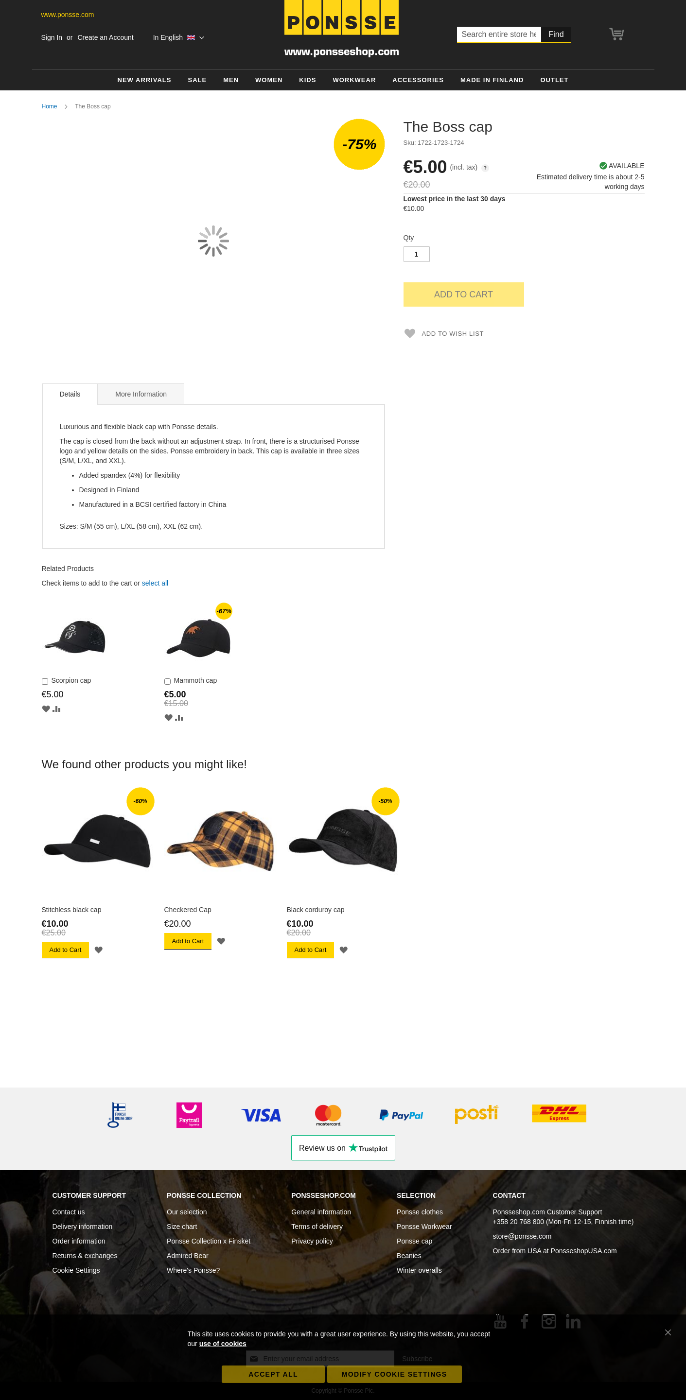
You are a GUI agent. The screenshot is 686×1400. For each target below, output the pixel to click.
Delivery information (83, 1226)
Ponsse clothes (420, 1212)
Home (49, 106)
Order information (79, 1241)
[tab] (70, 394)
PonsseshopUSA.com (584, 1251)
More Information (141, 394)
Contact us (69, 1212)
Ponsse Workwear (424, 1226)
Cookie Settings (76, 1270)
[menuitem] (144, 80)
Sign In (52, 37)
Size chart (182, 1226)
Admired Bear (188, 1256)
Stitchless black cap (72, 910)
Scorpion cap (71, 680)
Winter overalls (419, 1270)
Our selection (187, 1212)
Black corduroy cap (316, 910)
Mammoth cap (195, 680)
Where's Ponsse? (193, 1270)
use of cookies (222, 1344)
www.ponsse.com (67, 14)
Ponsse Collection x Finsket (208, 1241)
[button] (178, 38)
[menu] (343, 80)
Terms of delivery (317, 1226)
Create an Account (105, 37)
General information (321, 1212)
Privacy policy (312, 1241)
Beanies (409, 1256)
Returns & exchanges (85, 1256)
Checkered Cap (187, 910)
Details (70, 394)
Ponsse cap (414, 1241)
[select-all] (155, 583)
